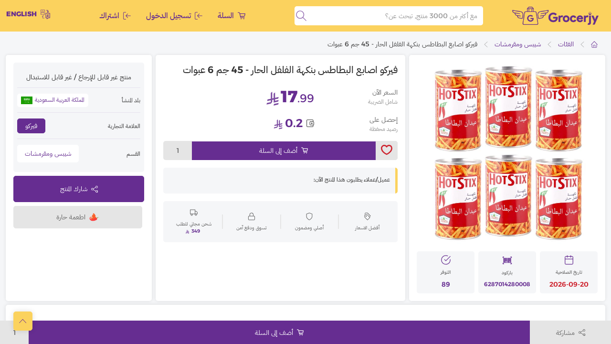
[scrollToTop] (22, 321)
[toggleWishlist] (387, 150)
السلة (231, 15)
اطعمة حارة (77, 217)
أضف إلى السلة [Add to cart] (283, 150)
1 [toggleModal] (178, 150)
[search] (301, 16)
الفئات (566, 44)
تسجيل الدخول (174, 15)
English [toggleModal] (28, 14)
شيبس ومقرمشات (518, 44)
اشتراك (115, 15)
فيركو (31, 125)
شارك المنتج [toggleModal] (79, 188)
